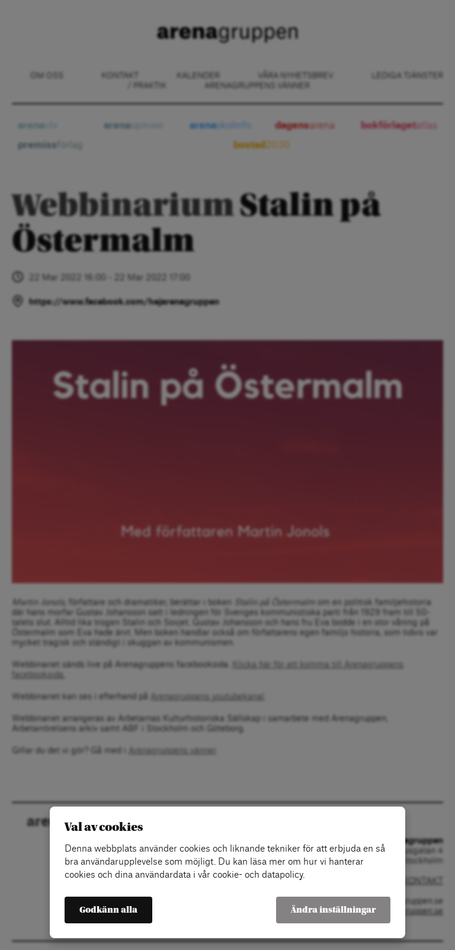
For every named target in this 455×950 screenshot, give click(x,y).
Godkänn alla (108, 910)
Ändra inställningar (333, 910)
